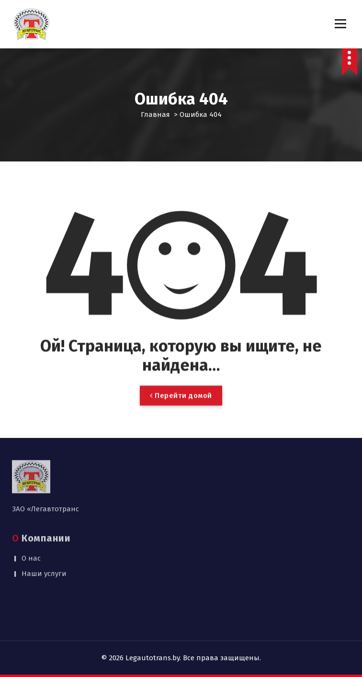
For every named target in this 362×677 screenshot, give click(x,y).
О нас (31, 522)
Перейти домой (181, 412)
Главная (155, 114)
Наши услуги (44, 538)
